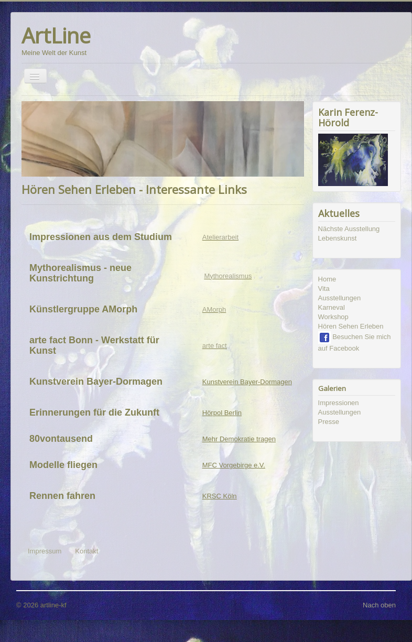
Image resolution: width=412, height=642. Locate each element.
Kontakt (86, 551)
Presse (328, 422)
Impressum (44, 551)
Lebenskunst (337, 238)
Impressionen (338, 403)
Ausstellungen (339, 298)
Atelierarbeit (220, 237)
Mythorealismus (228, 276)
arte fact (214, 346)
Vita (324, 288)
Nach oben (379, 605)
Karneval (331, 307)
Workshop (333, 317)
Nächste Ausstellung (349, 229)
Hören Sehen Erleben (351, 326)
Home (327, 279)
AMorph (214, 309)
